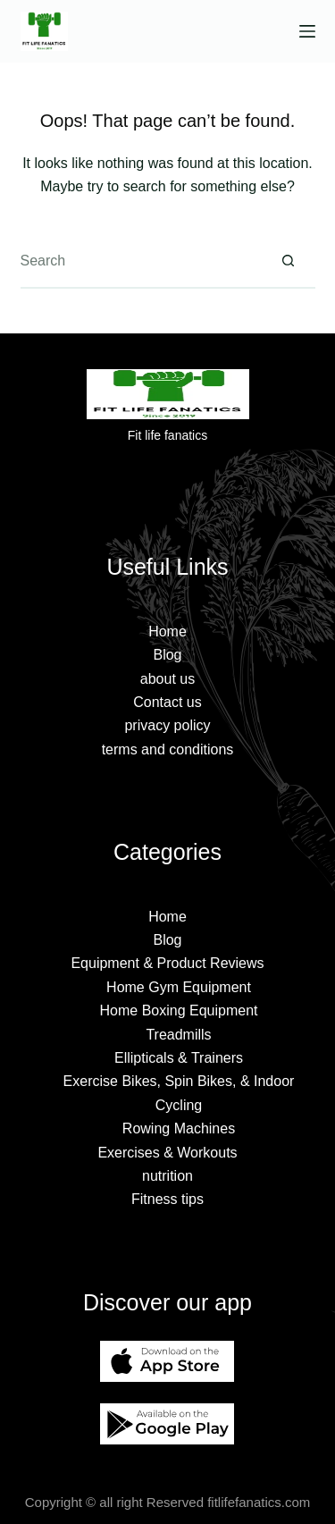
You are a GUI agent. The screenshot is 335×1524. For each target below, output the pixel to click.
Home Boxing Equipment (179, 1010)
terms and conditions (168, 749)
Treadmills (178, 1034)
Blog (167, 654)
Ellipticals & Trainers (178, 1057)
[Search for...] (141, 262)
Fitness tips (167, 1199)
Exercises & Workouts (167, 1152)
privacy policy (167, 725)
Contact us (167, 702)
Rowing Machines (178, 1128)
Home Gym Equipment (178, 987)
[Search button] (288, 262)
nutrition (167, 1175)
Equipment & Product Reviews (167, 963)
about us (167, 678)
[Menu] (307, 31)
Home (167, 631)
